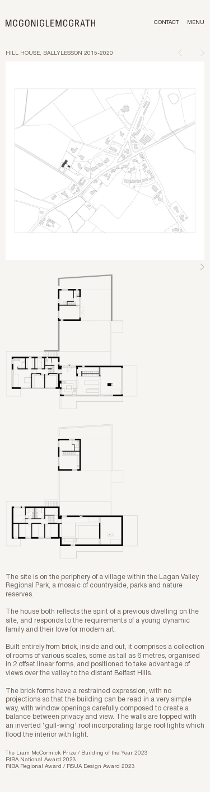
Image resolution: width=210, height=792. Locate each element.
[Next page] (202, 52)
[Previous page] (180, 52)
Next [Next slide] (202, 267)
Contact (166, 22)
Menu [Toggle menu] (195, 22)
